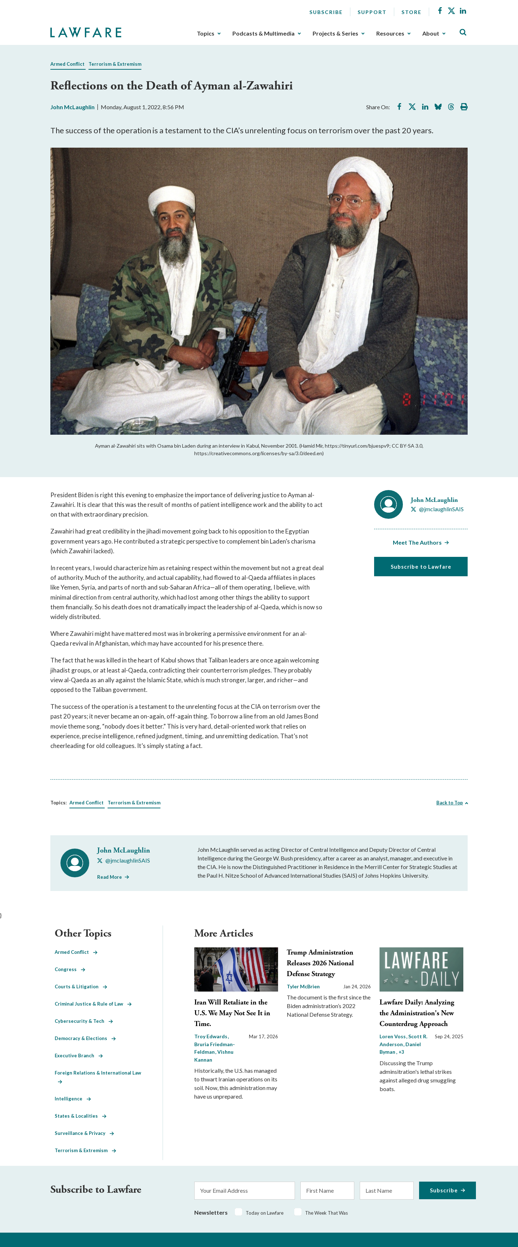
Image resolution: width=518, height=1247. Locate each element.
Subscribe (326, 12)
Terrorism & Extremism (114, 64)
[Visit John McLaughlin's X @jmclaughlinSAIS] (437, 509)
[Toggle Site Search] (463, 32)
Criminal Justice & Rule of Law (93, 1004)
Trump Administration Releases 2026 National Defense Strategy (320, 963)
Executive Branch (79, 1055)
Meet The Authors (417, 542)
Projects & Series (335, 33)
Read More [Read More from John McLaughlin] (109, 877)
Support (372, 12)
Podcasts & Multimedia (263, 33)
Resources (390, 33)
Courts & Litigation (81, 986)
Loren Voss (393, 1036)
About (430, 33)
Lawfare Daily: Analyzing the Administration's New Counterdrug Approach (417, 1013)
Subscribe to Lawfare (421, 566)
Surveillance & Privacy (84, 1133)
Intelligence (73, 1098)
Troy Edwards (211, 1036)
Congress (70, 969)
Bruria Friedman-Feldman (214, 1048)
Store (411, 12)
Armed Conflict (67, 64)
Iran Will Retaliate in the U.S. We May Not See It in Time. (232, 1013)
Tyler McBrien (303, 986)
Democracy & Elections (85, 1038)
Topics (205, 33)
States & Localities (80, 1116)
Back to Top (449, 802)
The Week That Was (326, 1213)
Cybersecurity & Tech (84, 1021)
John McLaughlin (72, 106)
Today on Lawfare (264, 1213)
